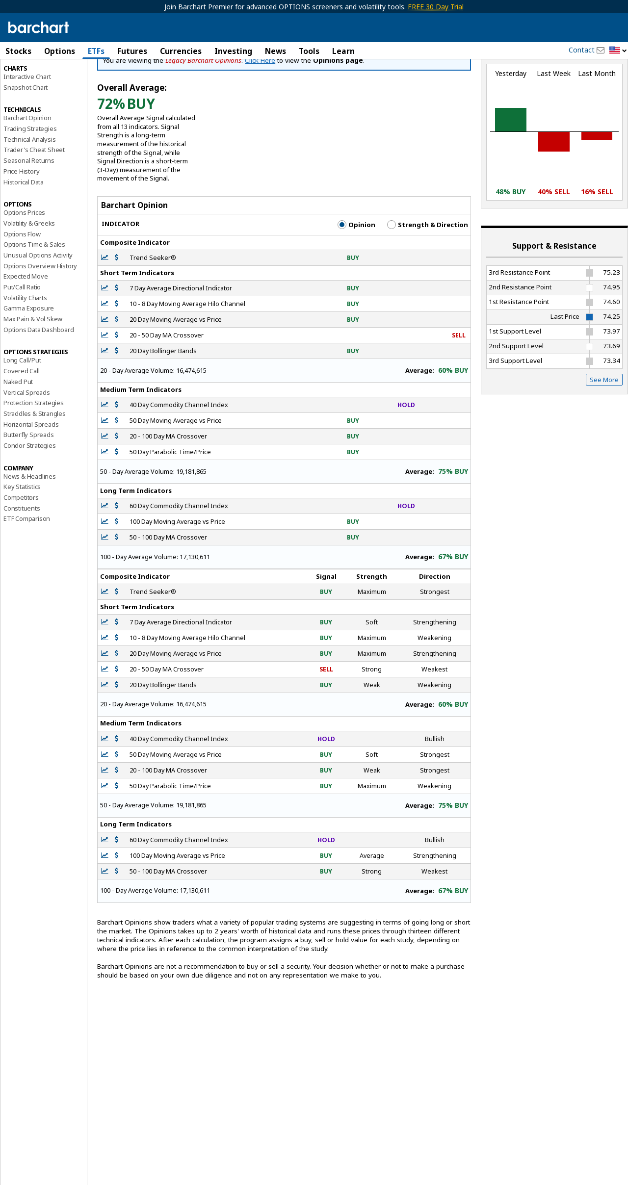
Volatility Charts (25, 339)
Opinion (356, 266)
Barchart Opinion (27, 159)
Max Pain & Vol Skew (32, 360)
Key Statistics (22, 528)
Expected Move (25, 318)
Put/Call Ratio (22, 328)
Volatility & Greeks (29, 264)
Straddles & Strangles (34, 455)
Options (59, 51)
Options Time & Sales (34, 286)
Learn (343, 51)
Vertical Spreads (26, 434)
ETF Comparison (26, 560)
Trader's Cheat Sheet (34, 191)
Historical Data (23, 223)
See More (604, 421)
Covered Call (21, 413)
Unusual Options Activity (38, 296)
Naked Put (18, 423)
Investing (233, 51)
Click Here (260, 102)
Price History (21, 212)
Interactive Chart (27, 118)
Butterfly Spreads (28, 476)
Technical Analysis (29, 181)
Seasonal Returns (28, 202)
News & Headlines (29, 518)
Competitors (21, 539)
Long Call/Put (22, 402)
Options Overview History (40, 307)
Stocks (18, 51)
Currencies (181, 51)
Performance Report (32, 87)
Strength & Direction (427, 266)
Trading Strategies (29, 170)
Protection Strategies (33, 444)
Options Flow (22, 275)
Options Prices (24, 254)
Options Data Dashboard (38, 371)
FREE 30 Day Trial (436, 6)
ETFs (96, 51)
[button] (618, 51)
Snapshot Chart (25, 129)
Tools (309, 51)
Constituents (21, 549)
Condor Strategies (29, 487)
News (275, 51)
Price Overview (25, 77)
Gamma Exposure (28, 350)
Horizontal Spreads (30, 466)
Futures (132, 51)
